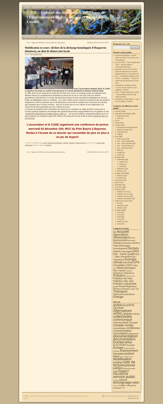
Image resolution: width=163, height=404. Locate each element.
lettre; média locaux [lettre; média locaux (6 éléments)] (126, 357)
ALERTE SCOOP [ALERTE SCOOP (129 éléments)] (123, 306)
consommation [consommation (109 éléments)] (122, 330)
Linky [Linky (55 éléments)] (135, 265)
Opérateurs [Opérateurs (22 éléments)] (118, 273)
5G (118, 203)
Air (116, 120)
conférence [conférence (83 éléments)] (133, 328)
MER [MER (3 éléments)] (114, 268)
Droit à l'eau (121, 139)
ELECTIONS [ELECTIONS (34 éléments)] (119, 345)
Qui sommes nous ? (39, 7)
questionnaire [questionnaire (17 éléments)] (129, 368)
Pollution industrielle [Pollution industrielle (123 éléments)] (125, 283)
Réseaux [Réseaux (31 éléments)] (117, 289)
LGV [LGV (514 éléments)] (128, 265)
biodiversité (121, 116)
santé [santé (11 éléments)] (133, 289)
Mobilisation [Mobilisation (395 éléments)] (122, 359)
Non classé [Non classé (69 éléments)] (119, 270)
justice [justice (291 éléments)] (129, 353)
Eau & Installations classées (76, 7)
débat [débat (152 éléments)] (128, 342)
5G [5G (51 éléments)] (114, 232)
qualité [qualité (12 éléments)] (115, 286)
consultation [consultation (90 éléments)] (120, 333)
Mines (117, 182)
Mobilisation (29, 145)
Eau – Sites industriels (124, 143)
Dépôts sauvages (123, 130)
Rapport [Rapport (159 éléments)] (123, 371)
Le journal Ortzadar (100, 37)
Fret (118, 215)
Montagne (118, 185)
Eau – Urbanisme (123, 148)
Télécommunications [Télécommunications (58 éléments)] (124, 294)
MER (119, 150)
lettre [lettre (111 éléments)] (116, 356)
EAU (116, 137)
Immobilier (118, 180)
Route (119, 224)
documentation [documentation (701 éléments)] (125, 336)
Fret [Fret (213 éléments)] (130, 262)
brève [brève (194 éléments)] (128, 313)
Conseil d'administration (81, 37)
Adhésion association (63, 37)
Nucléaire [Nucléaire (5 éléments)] (129, 271)
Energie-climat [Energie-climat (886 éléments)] (125, 260)
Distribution (121, 159)
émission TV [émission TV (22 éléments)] (119, 388)
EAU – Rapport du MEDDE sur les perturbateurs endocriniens (45, 42)
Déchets (61, 7)
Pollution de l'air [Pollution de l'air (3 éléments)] (130, 276)
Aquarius (122, 162)
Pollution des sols (80, 143)
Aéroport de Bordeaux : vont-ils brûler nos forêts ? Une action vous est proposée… (127, 58)
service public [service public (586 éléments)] (124, 377)
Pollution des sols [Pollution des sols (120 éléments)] (123, 280)
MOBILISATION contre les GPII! (98, 42)
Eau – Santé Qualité (124, 141)
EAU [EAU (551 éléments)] (136, 251)
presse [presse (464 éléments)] (130, 365)
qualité (119, 153)
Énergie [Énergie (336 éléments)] (118, 297)
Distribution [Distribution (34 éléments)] (126, 243)
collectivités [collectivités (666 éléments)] (122, 316)
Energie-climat (120, 173)
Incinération (121, 132)
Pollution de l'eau (123, 194)
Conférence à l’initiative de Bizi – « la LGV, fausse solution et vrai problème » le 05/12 (126, 87)
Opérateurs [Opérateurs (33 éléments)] (129, 273)
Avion (119, 212)
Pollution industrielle (124, 199)
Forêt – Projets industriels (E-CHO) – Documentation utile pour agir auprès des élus (127, 94)
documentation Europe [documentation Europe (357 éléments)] (124, 340)
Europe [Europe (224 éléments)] (118, 347)
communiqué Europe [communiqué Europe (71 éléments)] (125, 322)
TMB (118, 134)
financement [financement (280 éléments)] (129, 350)
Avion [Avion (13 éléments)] (133, 238)
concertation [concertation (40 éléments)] (119, 328)
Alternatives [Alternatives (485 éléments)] (122, 311)
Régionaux (120, 221)
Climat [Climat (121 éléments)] (117, 242)
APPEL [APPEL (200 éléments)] (118, 313)
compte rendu (100, 143)
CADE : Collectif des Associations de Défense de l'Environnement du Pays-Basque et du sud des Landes (66, 17)
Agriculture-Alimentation (123, 114)
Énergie (117, 157)
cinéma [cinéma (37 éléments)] (135, 314)
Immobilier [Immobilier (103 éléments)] (119, 265)
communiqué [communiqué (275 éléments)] (122, 319)
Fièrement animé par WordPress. (115, 396)
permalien (48, 145)
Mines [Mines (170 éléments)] (120, 267)
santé (119, 155)
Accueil (27, 7)
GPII (118, 217)
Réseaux (120, 171)
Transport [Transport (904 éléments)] (120, 291)
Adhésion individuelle (45, 37)
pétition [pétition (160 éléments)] (118, 368)
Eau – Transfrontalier (124, 146)
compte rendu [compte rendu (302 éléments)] (123, 325)
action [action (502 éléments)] (118, 305)
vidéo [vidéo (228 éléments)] (135, 382)
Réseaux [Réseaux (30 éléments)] (126, 289)
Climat (117, 123)
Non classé (119, 187)
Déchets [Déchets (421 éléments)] (133, 248)
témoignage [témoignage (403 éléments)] (122, 382)
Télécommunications (122, 201)
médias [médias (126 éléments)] (118, 362)
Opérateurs (121, 169)
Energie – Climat (95, 7)
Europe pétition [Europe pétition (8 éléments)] (129, 348)
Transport (118, 210)
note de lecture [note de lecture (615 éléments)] (124, 363)
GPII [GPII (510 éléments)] (136, 262)
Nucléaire (120, 178)
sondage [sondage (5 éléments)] (116, 380)
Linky (121, 166)
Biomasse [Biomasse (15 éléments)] (131, 240)
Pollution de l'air (122, 192)
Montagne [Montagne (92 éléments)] (130, 267)
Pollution (72, 143)
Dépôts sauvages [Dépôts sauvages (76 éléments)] (122, 251)
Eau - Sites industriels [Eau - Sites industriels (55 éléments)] (126, 255)
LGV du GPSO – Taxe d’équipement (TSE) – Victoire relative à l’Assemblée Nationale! (127, 64)
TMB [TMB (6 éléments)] (137, 289)
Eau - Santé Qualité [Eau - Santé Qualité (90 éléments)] (124, 254)
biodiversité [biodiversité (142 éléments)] (120, 240)
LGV (118, 219)
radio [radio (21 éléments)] (115, 371)
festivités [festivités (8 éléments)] (116, 351)
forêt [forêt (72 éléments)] (124, 262)
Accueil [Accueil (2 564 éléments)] (123, 231)
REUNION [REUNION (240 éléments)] (120, 374)
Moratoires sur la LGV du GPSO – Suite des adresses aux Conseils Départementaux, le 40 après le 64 (127, 71)
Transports (52, 7)
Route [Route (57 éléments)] (122, 286)
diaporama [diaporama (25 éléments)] (133, 333)
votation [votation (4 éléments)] (115, 385)
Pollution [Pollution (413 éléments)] (119, 275)
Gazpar (121, 164)
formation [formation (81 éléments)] (118, 353)
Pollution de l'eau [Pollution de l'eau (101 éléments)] (123, 278)
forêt (118, 118)
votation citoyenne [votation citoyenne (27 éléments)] (127, 385)
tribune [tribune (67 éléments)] (123, 379)
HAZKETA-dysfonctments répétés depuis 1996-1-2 (45, 114)
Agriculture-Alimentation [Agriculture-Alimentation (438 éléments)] (121, 236)
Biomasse (120, 176)
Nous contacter (29, 37)
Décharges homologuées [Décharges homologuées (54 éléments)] (121, 247)
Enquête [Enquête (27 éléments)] (131, 345)
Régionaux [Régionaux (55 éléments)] (131, 286)
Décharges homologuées (55, 143)
